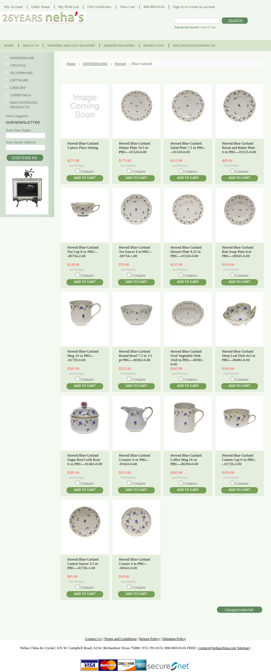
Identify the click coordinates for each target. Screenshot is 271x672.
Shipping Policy (174, 639)
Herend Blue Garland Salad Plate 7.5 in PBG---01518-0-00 (187, 147)
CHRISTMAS (26, 95)
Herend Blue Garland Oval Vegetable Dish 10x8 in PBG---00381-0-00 (186, 357)
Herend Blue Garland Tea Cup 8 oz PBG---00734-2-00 (83, 251)
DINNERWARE (26, 58)
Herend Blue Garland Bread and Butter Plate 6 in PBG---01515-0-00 (239, 147)
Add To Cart (84, 177)
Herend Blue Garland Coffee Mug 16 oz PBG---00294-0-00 (186, 459)
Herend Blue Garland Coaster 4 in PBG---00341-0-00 (134, 563)
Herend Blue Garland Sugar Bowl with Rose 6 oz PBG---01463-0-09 (84, 459)
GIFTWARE (26, 80)
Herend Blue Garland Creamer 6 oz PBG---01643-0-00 (134, 459)
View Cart (127, 7)
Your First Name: (19, 130)
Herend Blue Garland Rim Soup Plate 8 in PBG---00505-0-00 (237, 251)
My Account (13, 7)
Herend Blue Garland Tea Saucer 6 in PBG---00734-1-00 (135, 251)
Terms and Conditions (120, 639)
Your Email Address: (21, 142)
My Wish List (68, 7)
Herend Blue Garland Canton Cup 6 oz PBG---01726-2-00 (239, 459)
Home (71, 63)
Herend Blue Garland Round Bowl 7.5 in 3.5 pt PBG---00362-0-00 (135, 355)
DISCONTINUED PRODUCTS (26, 104)
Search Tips (208, 27)
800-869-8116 (154, 7)
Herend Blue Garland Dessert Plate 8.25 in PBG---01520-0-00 (186, 251)
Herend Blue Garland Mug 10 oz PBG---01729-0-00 (83, 355)
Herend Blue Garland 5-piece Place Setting (83, 145)
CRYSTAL (26, 65)
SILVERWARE (26, 73)
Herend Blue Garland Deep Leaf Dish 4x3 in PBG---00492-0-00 (238, 355)
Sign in (178, 7)
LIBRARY (18, 87)
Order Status (40, 7)
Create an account (201, 7)
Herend (120, 63)
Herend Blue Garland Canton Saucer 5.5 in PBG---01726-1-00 (83, 563)
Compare (87, 171)
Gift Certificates (99, 7)
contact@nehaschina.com (217, 648)
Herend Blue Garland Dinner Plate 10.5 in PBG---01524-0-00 (134, 147)
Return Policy (149, 639)
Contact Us (93, 639)
